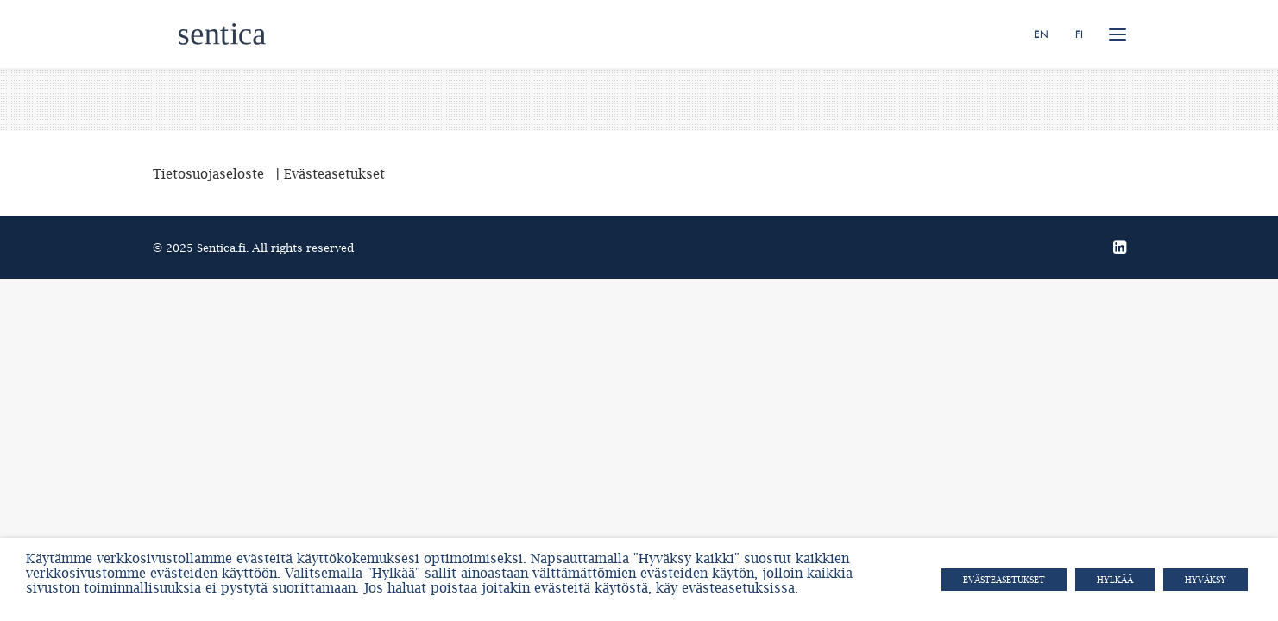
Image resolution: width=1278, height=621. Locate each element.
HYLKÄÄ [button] (1115, 579)
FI (1079, 34)
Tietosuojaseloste (208, 173)
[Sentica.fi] (196, 34)
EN (1041, 34)
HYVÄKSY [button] (1205, 579)
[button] (1117, 34)
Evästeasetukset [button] (1004, 579)
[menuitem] (1047, 34)
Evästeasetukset (334, 173)
